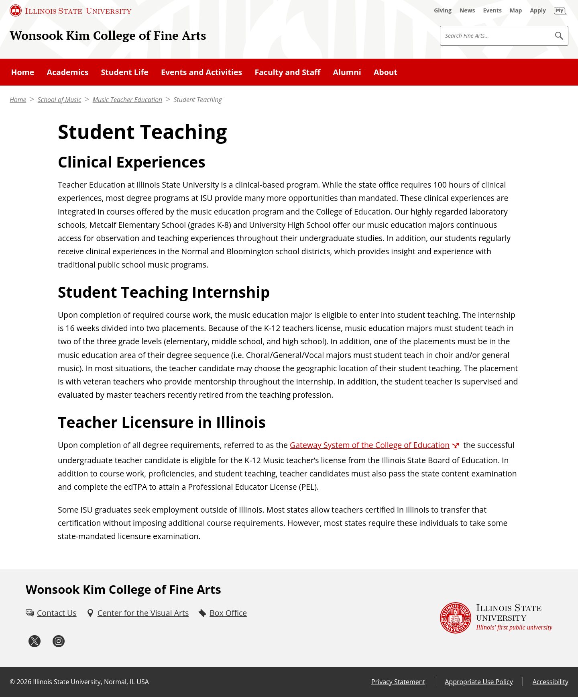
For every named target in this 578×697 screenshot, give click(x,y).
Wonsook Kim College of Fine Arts (108, 35)
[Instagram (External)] (58, 641)
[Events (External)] (492, 10)
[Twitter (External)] (34, 641)
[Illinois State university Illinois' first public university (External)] (496, 618)
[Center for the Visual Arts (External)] (137, 612)
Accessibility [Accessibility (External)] (550, 681)
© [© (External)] (12, 681)
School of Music (59, 99)
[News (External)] (467, 10)
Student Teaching (198, 99)
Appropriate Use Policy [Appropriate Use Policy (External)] (479, 681)
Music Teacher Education (128, 99)
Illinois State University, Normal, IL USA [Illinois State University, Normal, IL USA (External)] (91, 681)
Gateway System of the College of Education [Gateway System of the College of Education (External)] (370, 444)
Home (18, 99)
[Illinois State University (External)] (71, 10)
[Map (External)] (516, 10)
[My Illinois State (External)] (560, 10)
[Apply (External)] (537, 10)
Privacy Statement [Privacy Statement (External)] (398, 681)
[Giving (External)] (442, 10)
